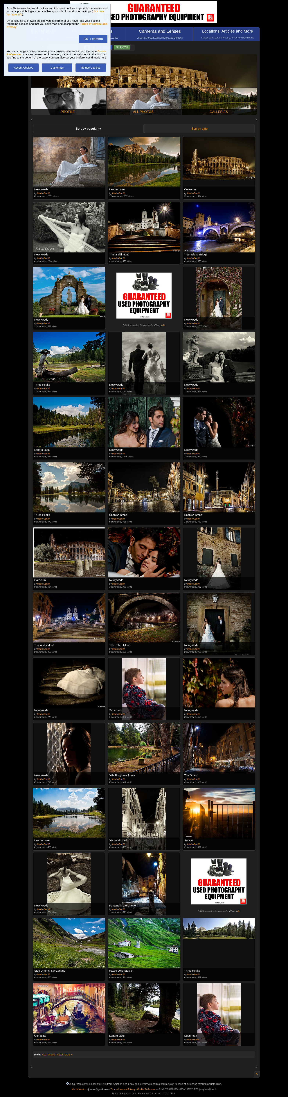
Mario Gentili (43, 193)
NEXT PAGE (65, 1054)
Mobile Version (79, 1089)
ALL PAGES (48, 1054)
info (163, 325)
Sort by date (200, 128)
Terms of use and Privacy (123, 1089)
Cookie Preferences (146, 1089)
